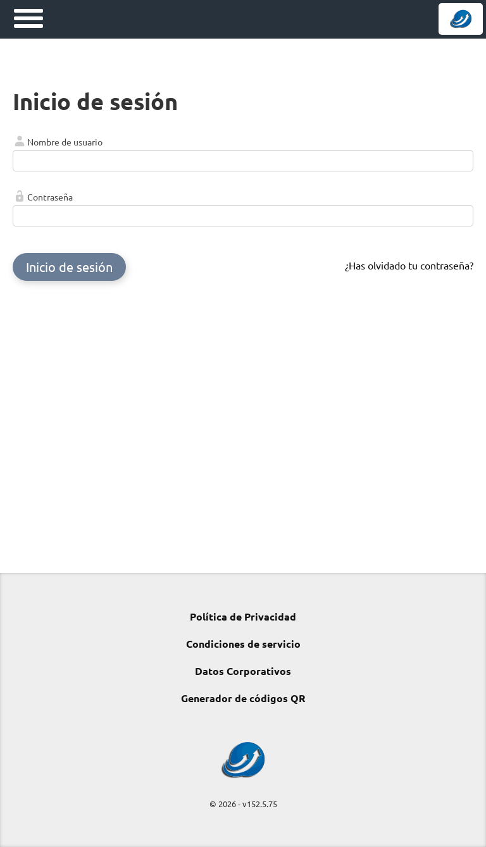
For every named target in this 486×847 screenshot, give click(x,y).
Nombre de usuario (65, 141)
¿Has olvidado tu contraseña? (409, 265)
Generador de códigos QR (243, 698)
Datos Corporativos (243, 670)
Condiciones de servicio (243, 643)
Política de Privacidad (243, 616)
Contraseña (50, 196)
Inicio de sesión (69, 267)
